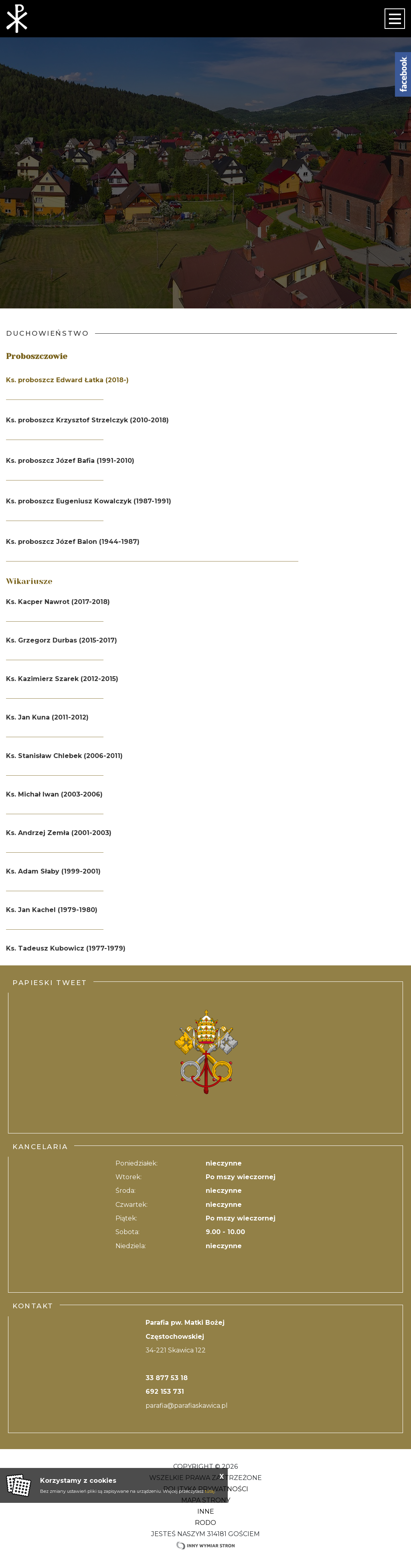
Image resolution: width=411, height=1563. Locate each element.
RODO (205, 1523)
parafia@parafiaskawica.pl (187, 1405)
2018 (158, 420)
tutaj (210, 1491)
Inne (205, 1511)
